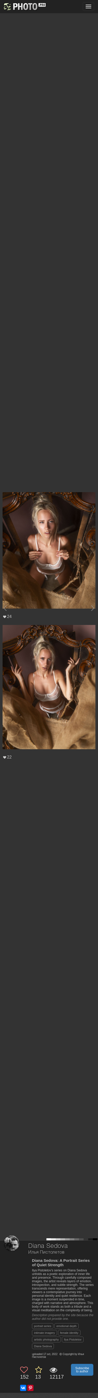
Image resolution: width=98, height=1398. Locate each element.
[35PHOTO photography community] (24, 6)
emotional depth (66, 1326)
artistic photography (46, 1339)
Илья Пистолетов (46, 1252)
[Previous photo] (5, 608)
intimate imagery (44, 1332)
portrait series (42, 1326)
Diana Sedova (43, 1346)
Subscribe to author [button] (82, 1369)
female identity (69, 1332)
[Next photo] (93, 608)
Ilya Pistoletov (72, 1339)
